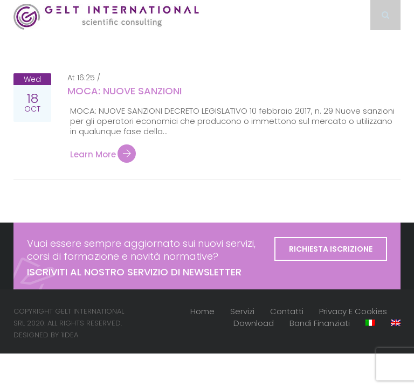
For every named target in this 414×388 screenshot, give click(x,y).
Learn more (103, 154)
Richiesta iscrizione (330, 249)
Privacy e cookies (353, 311)
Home (202, 311)
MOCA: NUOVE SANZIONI (124, 91)
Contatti (286, 311)
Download (253, 323)
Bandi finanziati (319, 323)
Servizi (242, 311)
